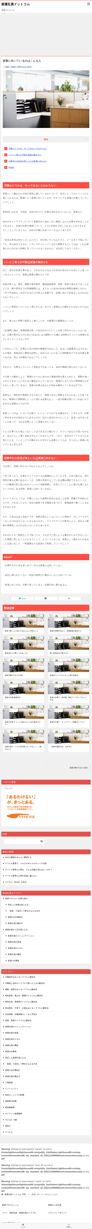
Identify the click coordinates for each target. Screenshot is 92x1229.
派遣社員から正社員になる (16, 929)
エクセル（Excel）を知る (16, 882)
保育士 (8, 1126)
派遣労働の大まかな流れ (14, 675)
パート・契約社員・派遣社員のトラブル (19, 1213)
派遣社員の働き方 (15, 923)
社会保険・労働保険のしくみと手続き (21, 1014)
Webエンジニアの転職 (14, 1095)
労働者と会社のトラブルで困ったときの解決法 (25, 983)
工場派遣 (9, 1082)
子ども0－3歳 (11, 1120)
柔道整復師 (10, 1107)
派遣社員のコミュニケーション (21, 936)
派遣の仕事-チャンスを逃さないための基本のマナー (23, 723)
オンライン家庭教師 (13, 1113)
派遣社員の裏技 (14, 954)
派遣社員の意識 (14, 942)
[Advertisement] (46, 33)
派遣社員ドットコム (15, 4)
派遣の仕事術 (13, 961)
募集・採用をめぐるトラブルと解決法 (21, 989)
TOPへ (69, 1226)
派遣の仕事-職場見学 (12, 697)
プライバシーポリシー (57, 1213)
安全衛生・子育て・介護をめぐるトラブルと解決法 (26, 1008)
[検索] (24, 841)
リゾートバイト (11, 1089)
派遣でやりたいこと (10, 1205)
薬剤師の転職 (10, 1101)
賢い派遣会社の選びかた (59, 653)
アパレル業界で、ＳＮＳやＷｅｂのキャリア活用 (26, 863)
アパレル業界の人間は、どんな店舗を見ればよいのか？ (28, 870)
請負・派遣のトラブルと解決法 (18, 1020)
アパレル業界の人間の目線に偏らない (21, 876)
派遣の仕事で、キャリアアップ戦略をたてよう (67, 722)
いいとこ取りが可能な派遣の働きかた (24, 155)
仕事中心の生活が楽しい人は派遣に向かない (27, 161)
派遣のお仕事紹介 (15, 917)
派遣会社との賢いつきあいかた (16, 653)
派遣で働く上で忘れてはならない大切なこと (21, 631)
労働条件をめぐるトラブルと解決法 (20, 977)
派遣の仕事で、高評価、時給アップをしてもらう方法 (68, 698)
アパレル (9, 1132)
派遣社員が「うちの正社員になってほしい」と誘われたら (23, 748)
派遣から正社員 (54, 1205)
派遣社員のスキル (15, 948)
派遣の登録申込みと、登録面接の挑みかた (66, 631)
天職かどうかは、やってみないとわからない (27, 148)
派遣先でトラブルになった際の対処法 (64, 675)
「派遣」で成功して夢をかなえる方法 (17, 67)
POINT (11, 167)
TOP (15, 1194)
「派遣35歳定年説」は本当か (61, 747)
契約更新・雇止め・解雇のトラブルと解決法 (24, 995)
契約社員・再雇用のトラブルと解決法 (21, 1002)
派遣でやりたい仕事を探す (16, 898)
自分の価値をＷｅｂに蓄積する (18, 857)
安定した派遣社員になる (18, 905)
